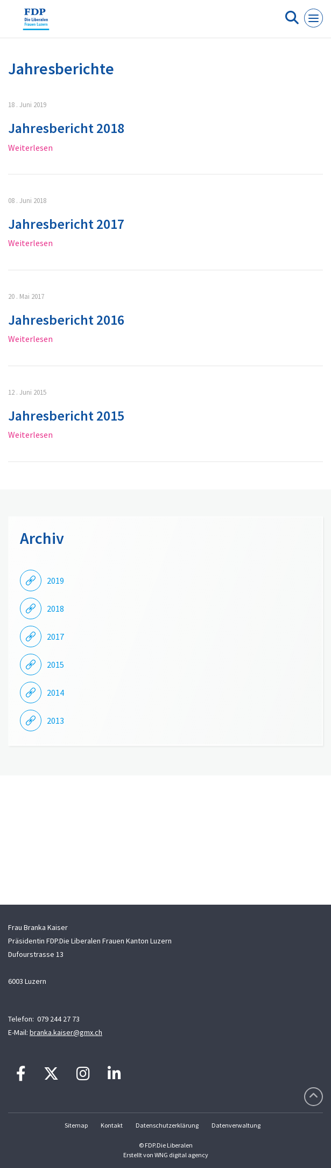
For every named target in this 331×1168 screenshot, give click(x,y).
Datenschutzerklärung (167, 1125)
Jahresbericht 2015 (66, 415)
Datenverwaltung (236, 1125)
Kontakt (112, 1125)
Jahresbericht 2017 (66, 224)
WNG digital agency (181, 1155)
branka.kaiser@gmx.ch (66, 1032)
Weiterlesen (30, 147)
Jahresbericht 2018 (66, 128)
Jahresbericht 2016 (66, 319)
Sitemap (76, 1125)
